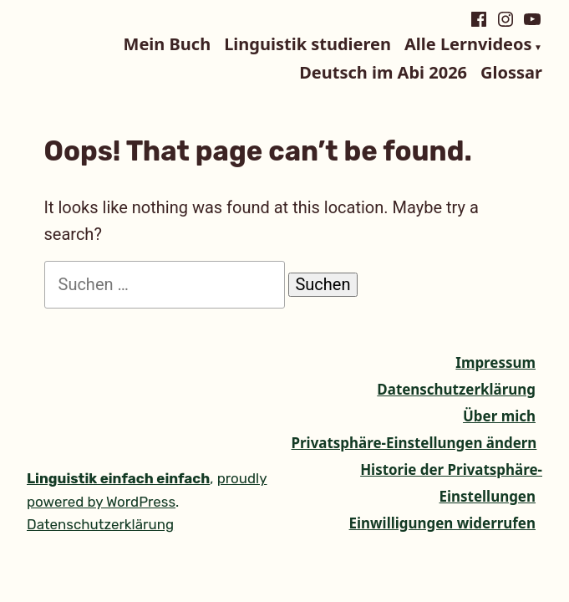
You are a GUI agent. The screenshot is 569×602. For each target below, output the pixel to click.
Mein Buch (167, 45)
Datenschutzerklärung (456, 389)
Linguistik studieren (307, 45)
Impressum (495, 362)
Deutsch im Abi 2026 (383, 72)
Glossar (511, 72)
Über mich (499, 416)
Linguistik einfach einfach (118, 478)
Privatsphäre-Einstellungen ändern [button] (414, 442)
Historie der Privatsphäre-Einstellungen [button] (451, 483)
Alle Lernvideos (467, 45)
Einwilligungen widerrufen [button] (442, 523)
